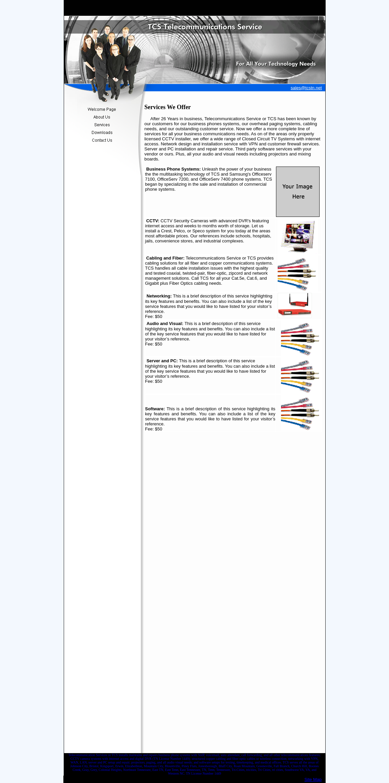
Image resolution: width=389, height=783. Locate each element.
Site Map (313, 779)
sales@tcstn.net (306, 87)
